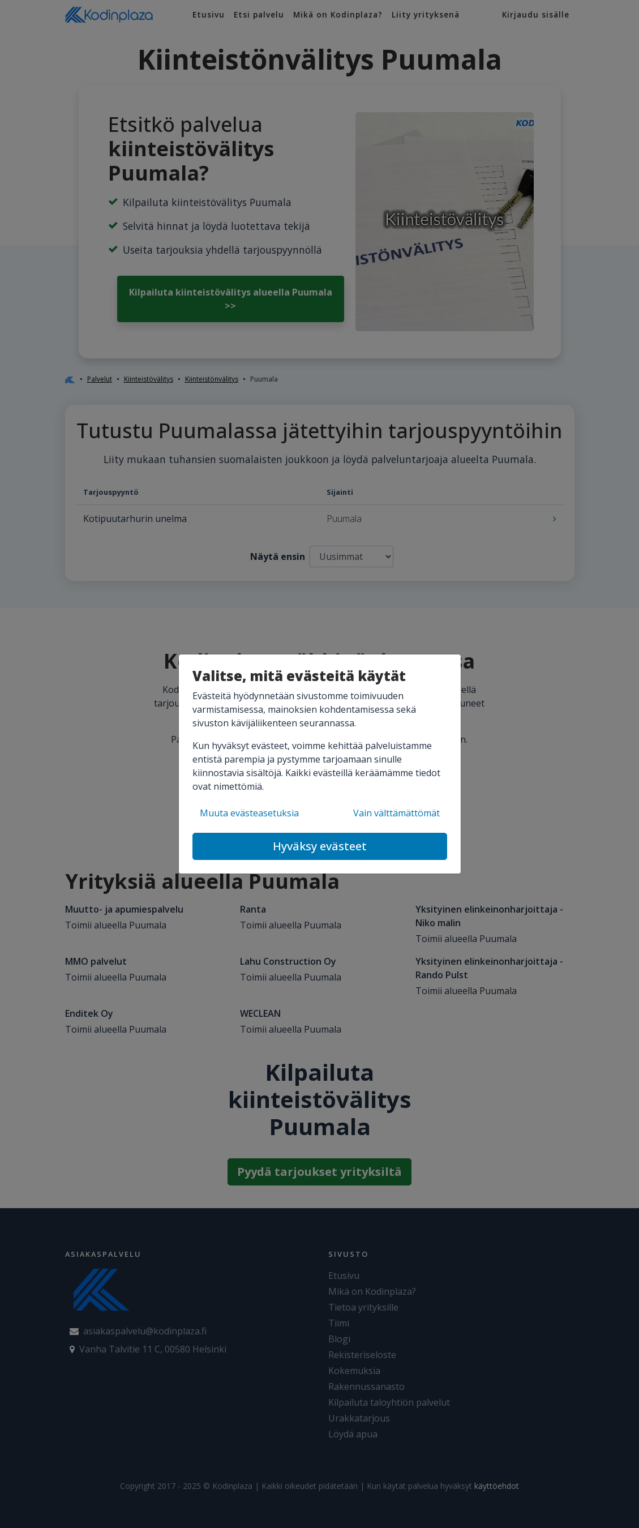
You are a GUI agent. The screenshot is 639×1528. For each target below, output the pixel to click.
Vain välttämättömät (396, 813)
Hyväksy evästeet (320, 846)
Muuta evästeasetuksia (249, 813)
